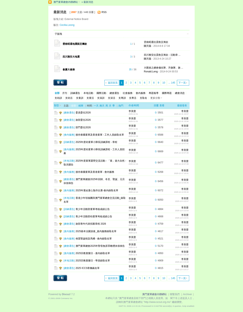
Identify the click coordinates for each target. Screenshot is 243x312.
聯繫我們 (175, 294)
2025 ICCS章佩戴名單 (88, 268)
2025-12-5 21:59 (182, 225)
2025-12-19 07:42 (181, 143)
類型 (56, 105)
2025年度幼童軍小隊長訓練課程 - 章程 (96, 142)
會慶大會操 (69, 69)
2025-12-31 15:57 (181, 114)
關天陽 (147, 46)
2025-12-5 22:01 (182, 218)
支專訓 (122, 98)
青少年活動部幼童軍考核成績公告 (94, 216)
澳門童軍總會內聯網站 (65, 2)
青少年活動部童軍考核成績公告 (93, 209)
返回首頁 (113, 82)
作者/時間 (134, 105)
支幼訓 (58, 98)
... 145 (171, 82)
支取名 (143, 98)
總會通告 (114, 93)
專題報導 (153, 93)
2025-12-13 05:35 (181, 183)
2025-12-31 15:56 (181, 121)
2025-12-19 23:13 (181, 136)
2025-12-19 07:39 (181, 164)
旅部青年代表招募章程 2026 (91, 223)
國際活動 (101, 93)
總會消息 (180, 93)
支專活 (132, 98)
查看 (161, 105)
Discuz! (66, 294)
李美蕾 (132, 111)
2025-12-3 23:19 (182, 255)
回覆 (156, 105)
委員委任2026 (83, 112)
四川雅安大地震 (71, 56)
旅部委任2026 (83, 119)
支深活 (111, 98)
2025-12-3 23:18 (182, 262)
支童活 (90, 98)
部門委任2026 (83, 127)
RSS (104, 12)
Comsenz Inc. (67, 298)
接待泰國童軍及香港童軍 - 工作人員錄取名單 (100, 134)
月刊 (64, 93)
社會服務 (127, 93)
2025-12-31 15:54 (181, 129)
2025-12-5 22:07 (182, 201)
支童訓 (79, 98)
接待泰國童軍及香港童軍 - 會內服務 (95, 172)
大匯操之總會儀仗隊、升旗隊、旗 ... (163, 67)
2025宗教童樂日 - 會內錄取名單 (93, 253)
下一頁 (182, 82)
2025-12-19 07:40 (181, 153)
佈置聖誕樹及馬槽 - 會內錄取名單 (94, 238)
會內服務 (140, 93)
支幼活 (69, 98)
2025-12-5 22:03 (182, 211)
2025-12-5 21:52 (182, 240)
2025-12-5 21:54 (182, 233)
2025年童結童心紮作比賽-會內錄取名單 (97, 190)
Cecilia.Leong (67, 25)
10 (163, 82)
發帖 (61, 82)
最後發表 (182, 105)
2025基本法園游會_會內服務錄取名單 (96, 231)
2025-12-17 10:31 (181, 173)
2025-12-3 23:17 (182, 270)
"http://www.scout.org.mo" (157, 302)
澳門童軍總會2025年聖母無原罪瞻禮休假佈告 (100, 246)
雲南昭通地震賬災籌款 (75, 43)
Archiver (187, 294)
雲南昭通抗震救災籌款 (156, 42)
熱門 (120, 105)
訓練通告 (75, 93)
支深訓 (100, 98)
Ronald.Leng (151, 71)
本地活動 (88, 93)
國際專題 (167, 93)
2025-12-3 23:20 (182, 247)
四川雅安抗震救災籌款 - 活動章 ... (162, 54)
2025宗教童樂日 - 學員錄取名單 (93, 260)
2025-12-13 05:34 (181, 192)
